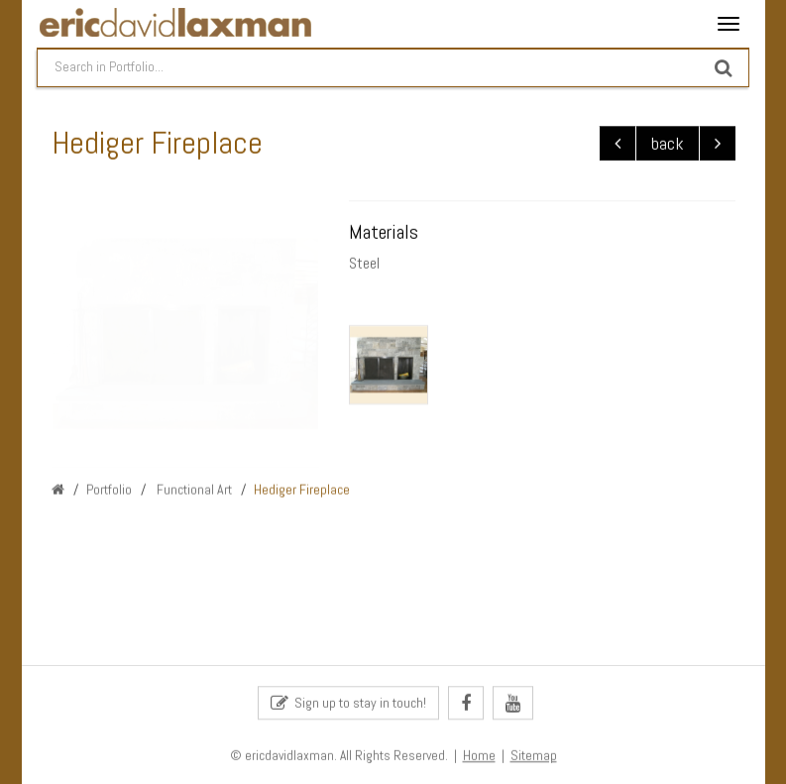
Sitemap (533, 756)
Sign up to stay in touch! (348, 704)
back (667, 144)
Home (479, 756)
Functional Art (193, 490)
